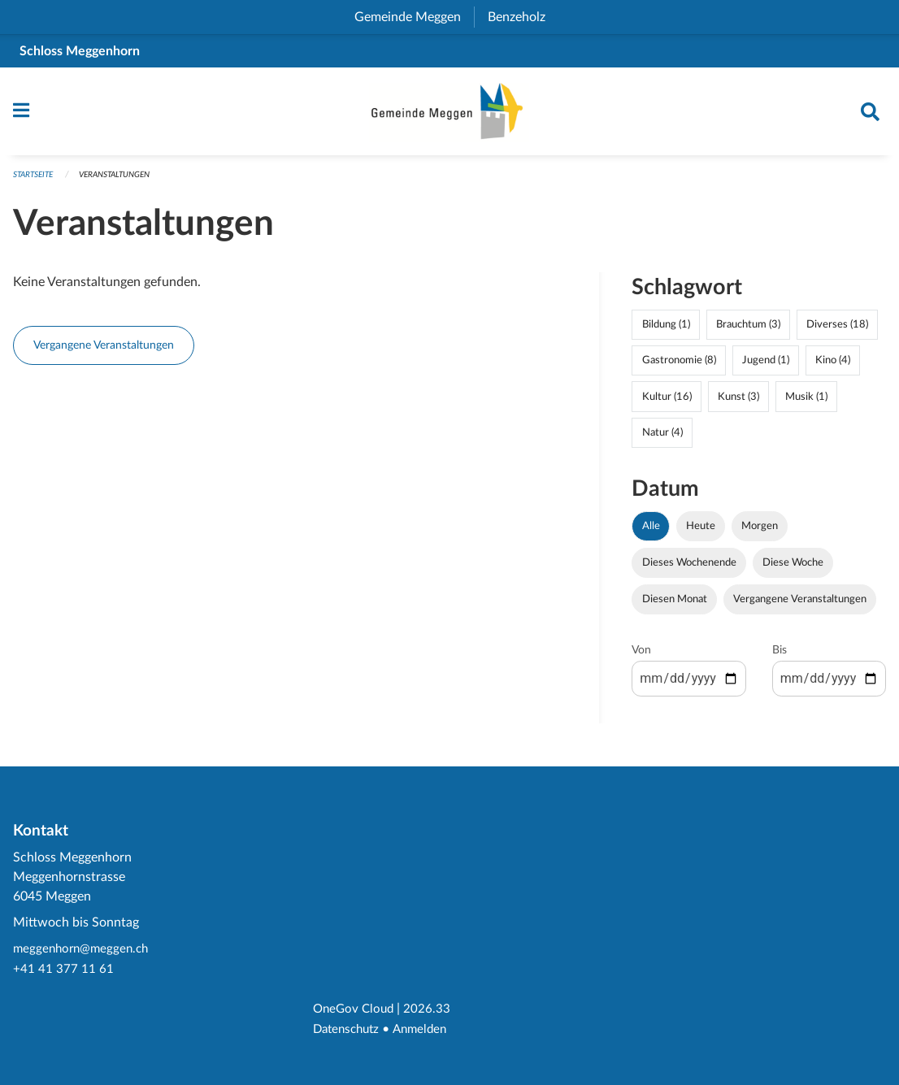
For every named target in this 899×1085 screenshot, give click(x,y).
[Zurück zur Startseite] (449, 115)
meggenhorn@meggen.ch (84, 951)
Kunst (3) (738, 402)
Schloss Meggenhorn (80, 51)
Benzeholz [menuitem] (523, 17)
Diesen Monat (674, 605)
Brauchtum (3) (748, 331)
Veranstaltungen (125, 180)
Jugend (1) (765, 366)
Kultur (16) (667, 402)
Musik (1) (806, 402)
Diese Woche (792, 568)
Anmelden (427, 1029)
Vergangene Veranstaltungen (103, 351)
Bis (779, 656)
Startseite (36, 180)
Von (641, 656)
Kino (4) (832, 366)
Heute (700, 531)
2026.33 (431, 1010)
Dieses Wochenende (689, 568)
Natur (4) (662, 438)
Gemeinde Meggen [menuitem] (414, 17)
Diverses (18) (837, 331)
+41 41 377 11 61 (63, 971)
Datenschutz (349, 1029)
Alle (651, 531)
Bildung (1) (666, 331)
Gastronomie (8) (679, 366)
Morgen (759, 531)
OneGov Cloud (355, 1010)
